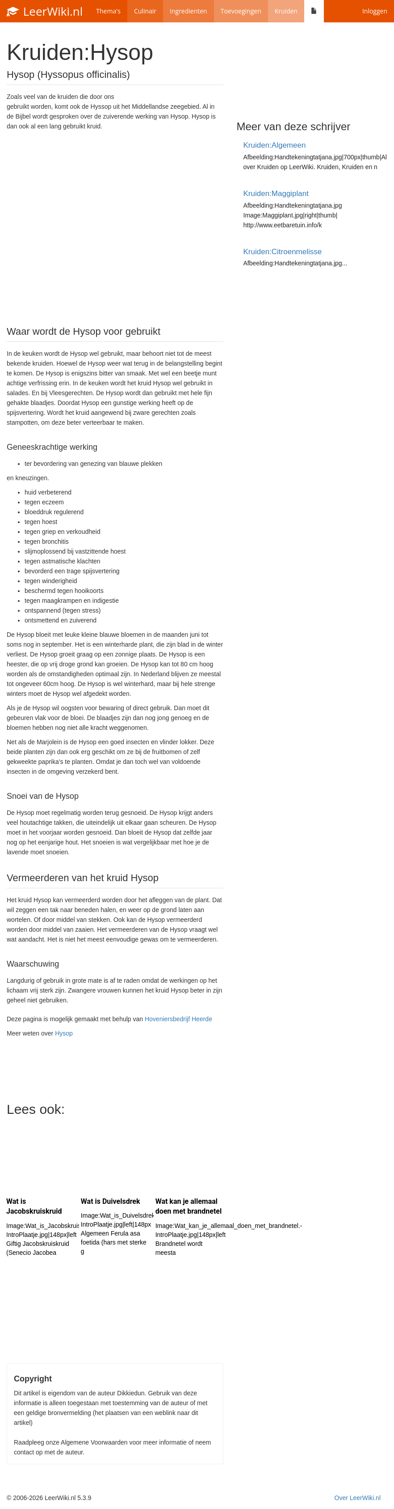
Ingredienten (188, 11)
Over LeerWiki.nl (358, 1497)
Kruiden (286, 11)
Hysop (64, 1033)
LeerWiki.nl (45, 11)
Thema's (108, 11)
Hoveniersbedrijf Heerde (178, 1019)
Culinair (145, 11)
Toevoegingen (241, 11)
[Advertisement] (115, 227)
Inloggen (374, 11)
